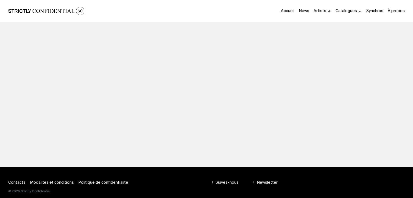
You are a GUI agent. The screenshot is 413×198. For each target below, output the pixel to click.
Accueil (287, 10)
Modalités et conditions (52, 182)
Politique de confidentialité (103, 182)
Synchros (374, 10)
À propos (396, 10)
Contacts (17, 182)
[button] (225, 182)
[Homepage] (46, 11)
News (304, 10)
